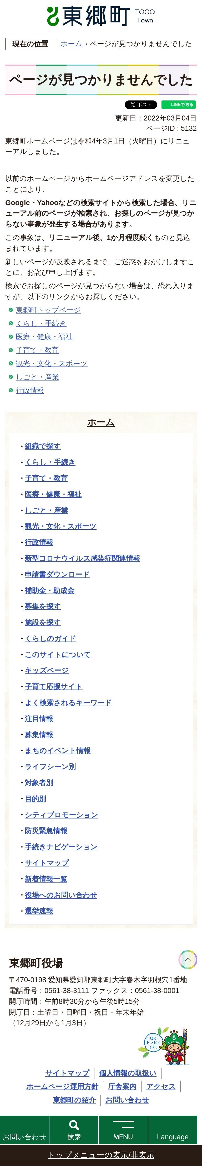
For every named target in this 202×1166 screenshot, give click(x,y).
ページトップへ (188, 960)
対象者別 (39, 783)
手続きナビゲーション (61, 847)
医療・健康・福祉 (44, 337)
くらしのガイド (50, 638)
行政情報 (30, 390)
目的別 (35, 799)
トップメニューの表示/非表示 (101, 1155)
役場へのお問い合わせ (61, 895)
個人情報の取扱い (127, 1073)
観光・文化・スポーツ (52, 363)
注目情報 (39, 719)
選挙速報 (39, 911)
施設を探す (43, 622)
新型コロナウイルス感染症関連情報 (82, 558)
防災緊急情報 (46, 831)
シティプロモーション (61, 815)
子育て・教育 (37, 350)
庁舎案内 (122, 1086)
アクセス (161, 1086)
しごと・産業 (37, 377)
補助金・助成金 (49, 590)
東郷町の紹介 (74, 1100)
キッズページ (47, 670)
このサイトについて (58, 655)
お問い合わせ (24, 1137)
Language (173, 1137)
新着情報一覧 (46, 879)
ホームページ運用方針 (62, 1086)
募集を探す (43, 606)
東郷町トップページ (48, 310)
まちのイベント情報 (57, 750)
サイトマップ (47, 863)
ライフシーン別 (50, 767)
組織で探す (43, 446)
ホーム (71, 44)
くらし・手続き (41, 323)
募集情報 (39, 735)
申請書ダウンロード (57, 574)
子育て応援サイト (54, 686)
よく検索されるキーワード (68, 702)
